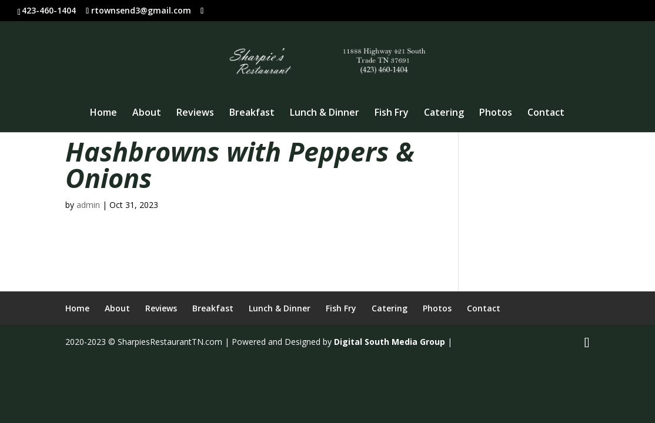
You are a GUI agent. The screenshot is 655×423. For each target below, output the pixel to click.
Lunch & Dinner (324, 113)
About (146, 113)
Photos (495, 113)
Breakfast (252, 113)
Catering (444, 113)
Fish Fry (392, 113)
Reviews (195, 113)
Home (103, 113)
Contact (545, 113)
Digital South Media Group (389, 341)
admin (88, 204)
